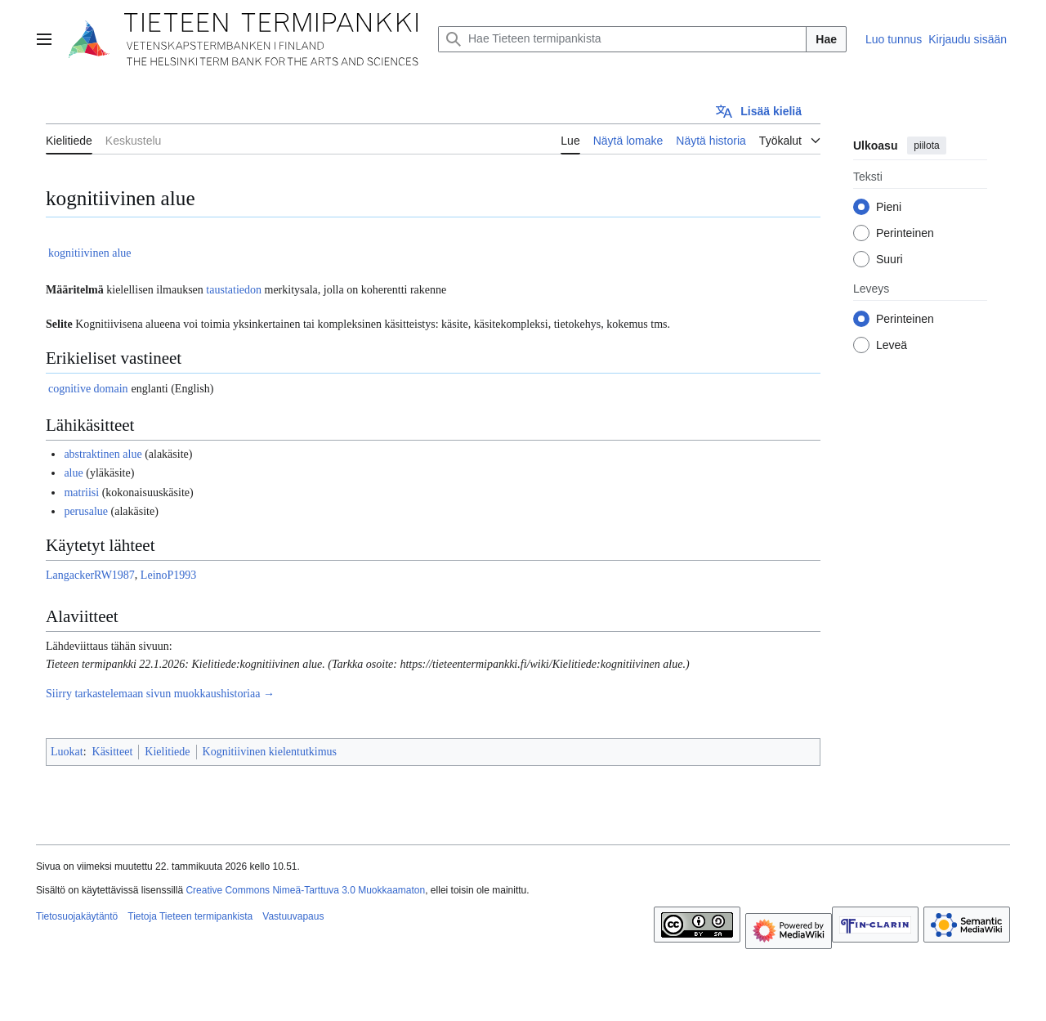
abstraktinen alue (102, 454)
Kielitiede (167, 752)
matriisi (81, 492)
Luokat (67, 752)
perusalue (86, 511)
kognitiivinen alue (89, 253)
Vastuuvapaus (293, 916)
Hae (826, 39)
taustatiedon (234, 290)
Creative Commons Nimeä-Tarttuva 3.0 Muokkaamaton (305, 890)
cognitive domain (88, 389)
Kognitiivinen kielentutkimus (270, 752)
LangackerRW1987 (90, 575)
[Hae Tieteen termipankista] (622, 39)
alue (73, 473)
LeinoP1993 (168, 575)
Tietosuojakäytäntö (77, 916)
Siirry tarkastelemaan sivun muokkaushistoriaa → (160, 693)
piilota (926, 145)
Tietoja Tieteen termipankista (190, 916)
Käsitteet (112, 752)
